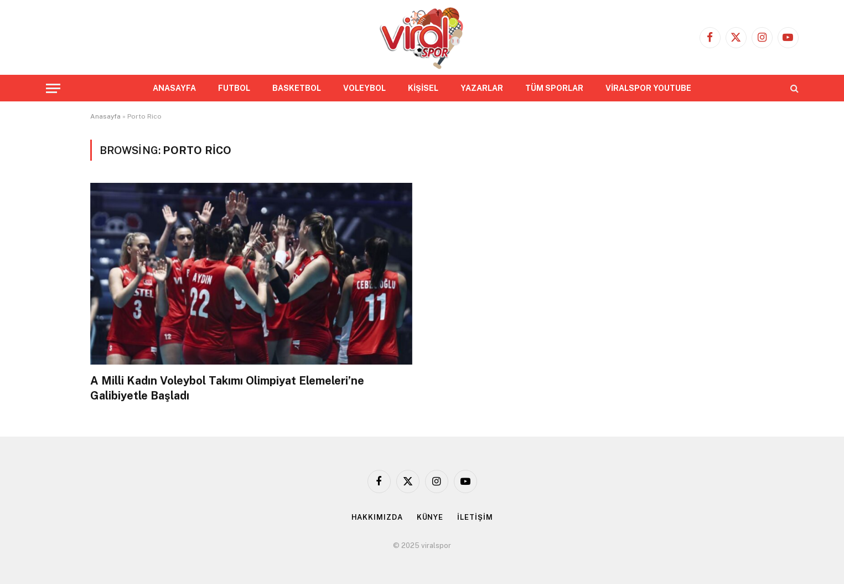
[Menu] (53, 88)
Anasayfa (105, 116)
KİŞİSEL (423, 88)
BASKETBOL (296, 88)
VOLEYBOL (364, 88)
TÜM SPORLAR (554, 88)
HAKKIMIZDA (377, 517)
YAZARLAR (481, 88)
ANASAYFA (174, 88)
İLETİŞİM (475, 517)
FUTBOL (234, 88)
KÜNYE (430, 517)
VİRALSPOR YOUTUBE (648, 88)
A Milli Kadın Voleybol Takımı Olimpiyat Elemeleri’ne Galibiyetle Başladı (227, 388)
